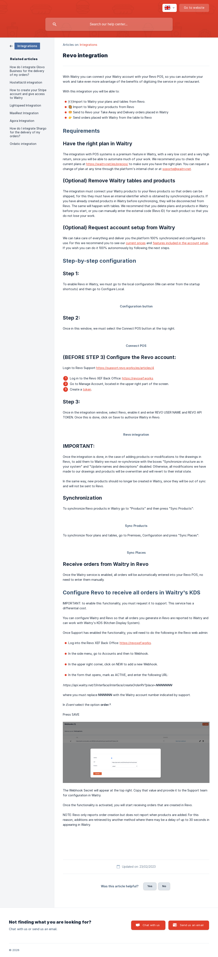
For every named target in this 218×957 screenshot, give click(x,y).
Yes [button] (149, 886)
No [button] (164, 886)
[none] (169, 8)
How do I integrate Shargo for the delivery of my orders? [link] (28, 132)
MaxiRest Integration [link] (24, 113)
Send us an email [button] (192, 925)
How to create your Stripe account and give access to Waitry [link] (28, 93)
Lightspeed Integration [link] (25, 105)
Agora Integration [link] (22, 121)
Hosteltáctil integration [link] (26, 82)
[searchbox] (109, 24)
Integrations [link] (88, 44)
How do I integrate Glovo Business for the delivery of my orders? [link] (27, 70)
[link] (25, 46)
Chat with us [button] (151, 925)
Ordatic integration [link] (23, 144)
